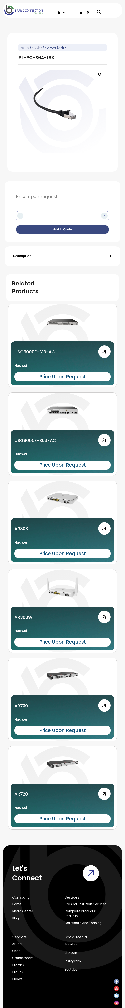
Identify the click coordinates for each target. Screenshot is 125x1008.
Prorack (18, 965)
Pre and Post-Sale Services (85, 904)
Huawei (20, 365)
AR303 (21, 529)
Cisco (16, 951)
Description (22, 256)
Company (21, 897)
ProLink (37, 48)
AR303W (23, 617)
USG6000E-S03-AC (35, 440)
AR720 (21, 794)
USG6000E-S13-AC (34, 352)
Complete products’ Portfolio (80, 913)
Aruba (17, 944)
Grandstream (22, 958)
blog (15, 918)
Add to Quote (62, 229)
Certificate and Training (83, 923)
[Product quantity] (62, 216)
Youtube (71, 969)
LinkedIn (71, 952)
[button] (118, 12)
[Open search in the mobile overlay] (99, 12)
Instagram (73, 961)
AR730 (21, 706)
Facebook (72, 944)
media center (22, 911)
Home (25, 48)
